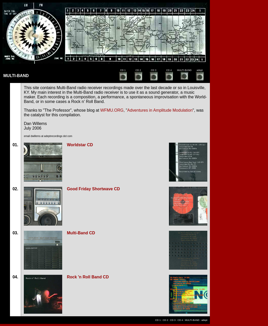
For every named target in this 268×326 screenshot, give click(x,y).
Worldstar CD (80, 145)
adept (204, 320)
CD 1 (157, 320)
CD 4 (180, 320)
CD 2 (165, 320)
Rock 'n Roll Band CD (88, 277)
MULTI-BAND (192, 320)
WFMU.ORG (112, 110)
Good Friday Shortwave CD (93, 189)
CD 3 (172, 320)
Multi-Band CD (81, 233)
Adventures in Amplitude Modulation (159, 110)
